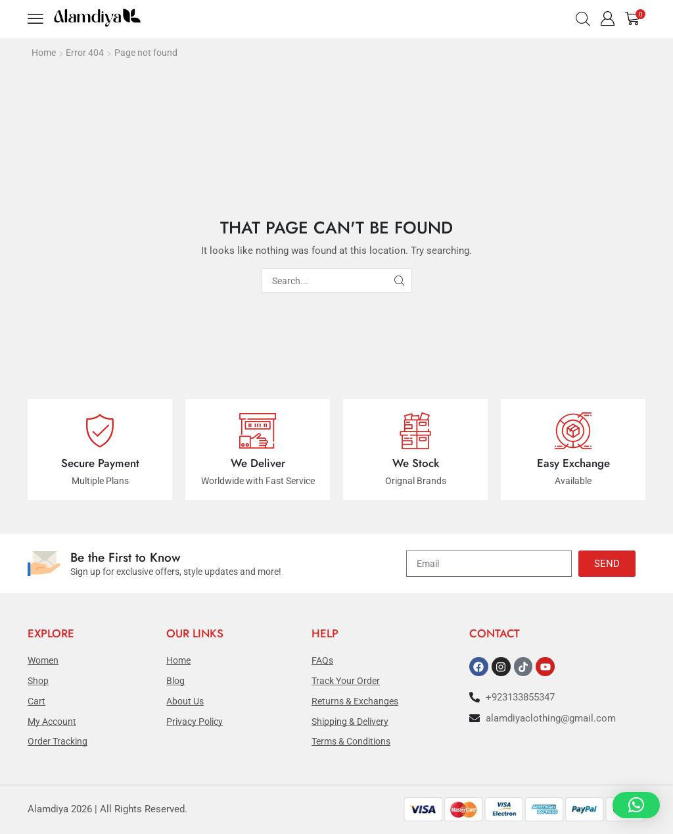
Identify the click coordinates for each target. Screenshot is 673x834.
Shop (38, 680)
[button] (37, 19)
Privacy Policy (194, 721)
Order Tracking (57, 741)
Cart (36, 701)
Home (44, 52)
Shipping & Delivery (350, 721)
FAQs (322, 660)
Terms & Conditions (351, 741)
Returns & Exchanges (355, 701)
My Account (52, 721)
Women (43, 660)
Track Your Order (346, 680)
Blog (175, 680)
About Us (185, 701)
